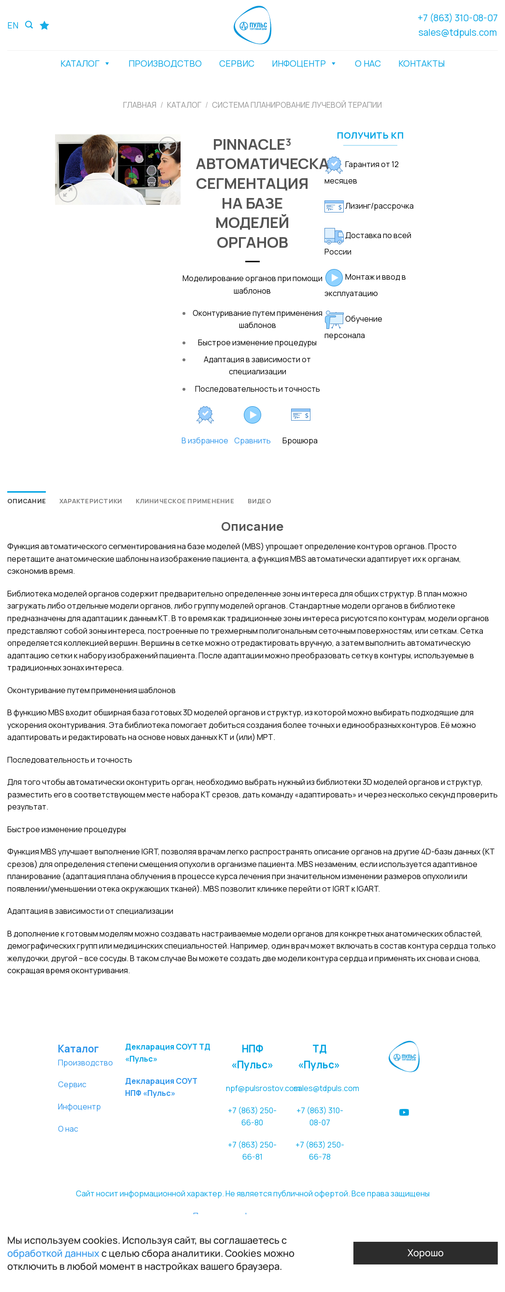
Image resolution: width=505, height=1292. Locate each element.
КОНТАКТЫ (421, 63)
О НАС (368, 63)
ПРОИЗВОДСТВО (165, 63)
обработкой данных (53, 1253)
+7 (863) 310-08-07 (458, 18)
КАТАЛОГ (85, 63)
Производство (85, 1062)
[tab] (26, 501)
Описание (26, 501)
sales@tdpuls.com (458, 32)
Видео (259, 501)
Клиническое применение (185, 501)
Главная (139, 104)
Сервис (72, 1084)
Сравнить (252, 440)
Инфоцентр (79, 1106)
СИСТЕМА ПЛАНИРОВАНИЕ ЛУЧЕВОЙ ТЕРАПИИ (297, 104)
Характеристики (91, 501)
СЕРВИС (236, 63)
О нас (68, 1128)
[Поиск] (29, 24)
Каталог (184, 104)
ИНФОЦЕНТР (304, 63)
